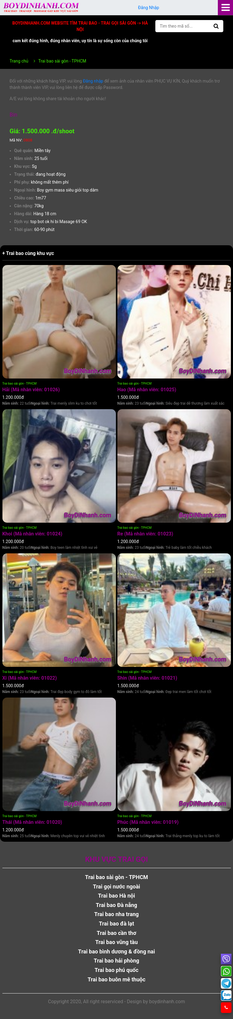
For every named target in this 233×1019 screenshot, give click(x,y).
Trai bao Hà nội (116, 895)
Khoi (32, 534)
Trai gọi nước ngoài (116, 886)
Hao (146, 389)
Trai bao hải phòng (116, 960)
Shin (147, 678)
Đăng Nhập (148, 7)
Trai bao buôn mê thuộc (117, 979)
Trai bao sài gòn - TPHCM (19, 383)
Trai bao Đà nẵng (116, 905)
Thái (32, 822)
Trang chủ (19, 61)
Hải (31, 389)
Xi (29, 678)
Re (145, 534)
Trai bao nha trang (116, 914)
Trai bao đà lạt (116, 923)
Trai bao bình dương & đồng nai (116, 951)
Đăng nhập (93, 81)
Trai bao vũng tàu (116, 942)
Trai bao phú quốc (117, 970)
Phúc (148, 822)
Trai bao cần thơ (116, 933)
